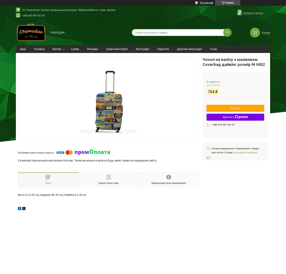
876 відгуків (206, 2)
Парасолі (163, 49)
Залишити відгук (253, 13)
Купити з (235, 117)
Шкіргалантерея (117, 49)
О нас (213, 49)
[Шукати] (227, 32)
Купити (235, 108)
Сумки (75, 49)
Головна (39, 49)
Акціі (23, 49)
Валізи (57, 49)
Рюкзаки (92, 49)
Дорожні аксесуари (189, 49)
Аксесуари (142, 49)
